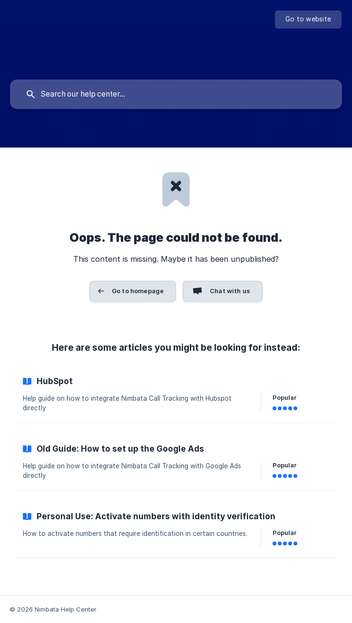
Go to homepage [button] (138, 291)
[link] (176, 394)
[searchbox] (176, 94)
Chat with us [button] (230, 291)
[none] (308, 19)
